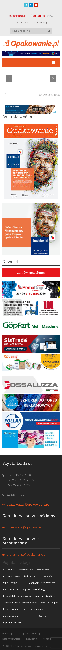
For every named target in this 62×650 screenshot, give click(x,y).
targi (39, 569)
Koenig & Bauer (49, 596)
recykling (45, 569)
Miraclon (23, 609)
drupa (30, 609)
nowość (42, 602)
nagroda (28, 596)
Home (5, 633)
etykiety (27, 576)
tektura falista (9, 596)
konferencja (26, 602)
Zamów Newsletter (31, 273)
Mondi (19, 589)
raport (6, 582)
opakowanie (23, 583)
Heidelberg (39, 589)
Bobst (35, 602)
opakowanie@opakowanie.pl (28, 504)
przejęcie (14, 583)
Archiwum (31, 633)
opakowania (8, 569)
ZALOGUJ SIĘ (21, 22)
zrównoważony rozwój (26, 569)
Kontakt (47, 638)
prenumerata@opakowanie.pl (26, 554)
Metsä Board (8, 589)
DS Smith (16, 602)
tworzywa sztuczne (48, 583)
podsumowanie (11, 615)
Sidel (48, 602)
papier (55, 602)
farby (5, 609)
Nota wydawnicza (11, 638)
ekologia (7, 576)
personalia (48, 576)
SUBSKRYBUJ (40, 22)
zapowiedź (7, 602)
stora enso (42, 616)
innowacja (38, 609)
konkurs (21, 596)
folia (49, 616)
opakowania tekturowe (29, 616)
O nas (18, 633)
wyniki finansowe (12, 622)
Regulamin (31, 638)
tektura (36, 596)
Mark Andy (34, 582)
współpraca (27, 589)
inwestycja (17, 576)
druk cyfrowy (37, 576)
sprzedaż (14, 609)
